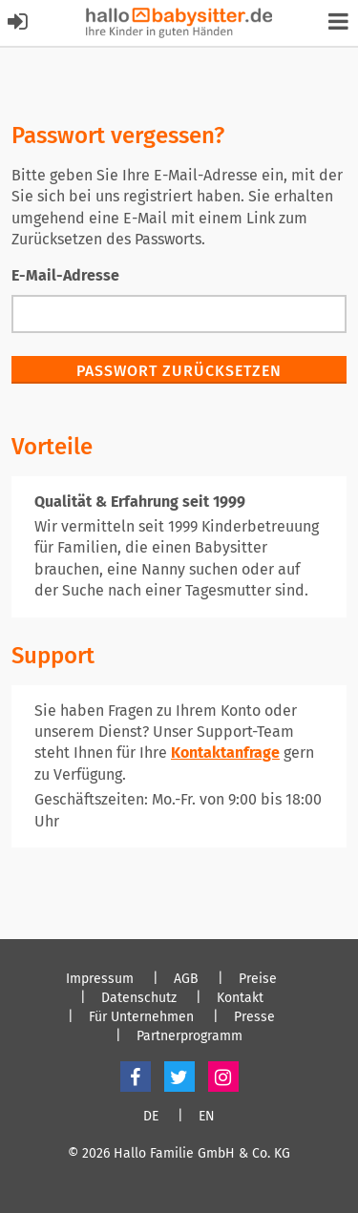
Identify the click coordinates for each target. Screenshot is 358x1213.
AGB (186, 979)
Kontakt (240, 998)
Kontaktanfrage (225, 752)
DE (150, 1116)
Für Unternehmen (141, 1017)
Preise (258, 979)
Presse (254, 1017)
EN (207, 1116)
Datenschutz (139, 998)
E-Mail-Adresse (65, 275)
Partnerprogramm (189, 1036)
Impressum (100, 979)
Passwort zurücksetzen (179, 371)
